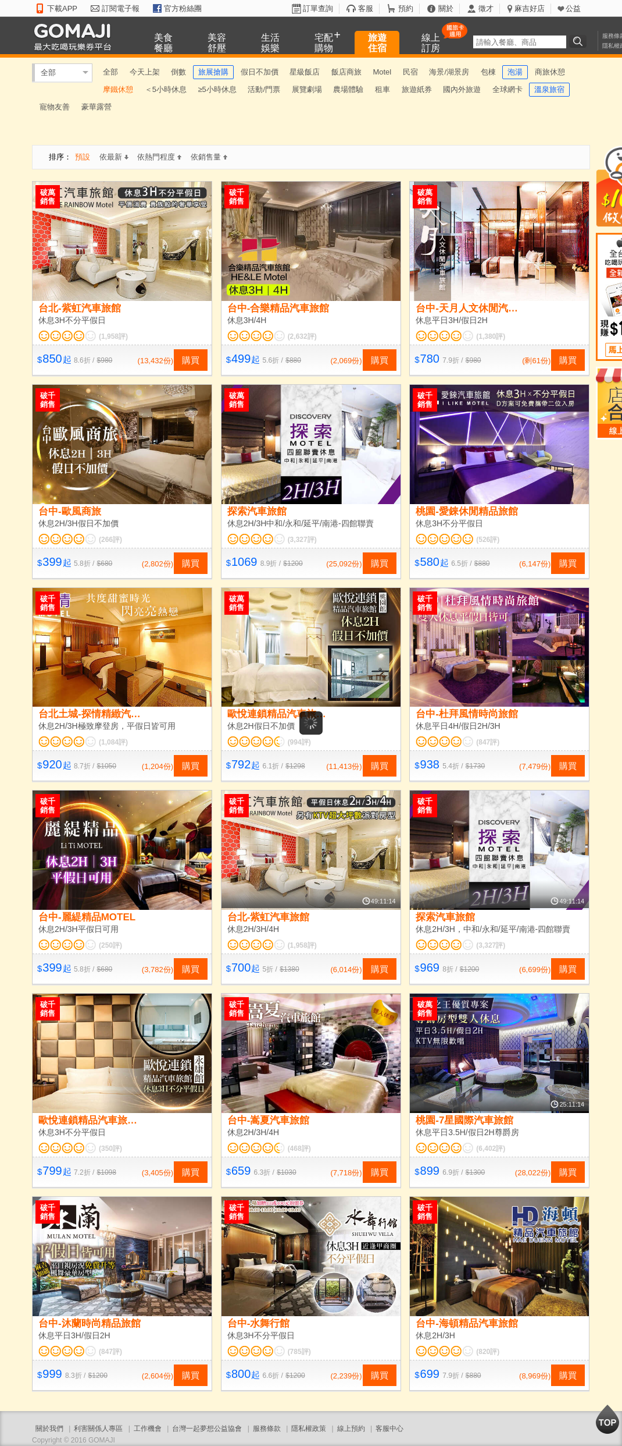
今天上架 (145, 72)
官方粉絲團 (183, 8)
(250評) (110, 945)
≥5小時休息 (217, 89)
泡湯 (515, 72)
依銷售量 (209, 157)
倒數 (178, 72)
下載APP (62, 8)
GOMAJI (75, 36)
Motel (382, 72)
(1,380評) (490, 336)
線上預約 (351, 1428)
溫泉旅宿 (549, 89)
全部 (48, 72)
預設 (82, 157)
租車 (382, 89)
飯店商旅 (346, 72)
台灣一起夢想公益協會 (207, 1428)
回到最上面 (607, 1419)
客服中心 (389, 1428)
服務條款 (267, 1428)
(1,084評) (113, 742)
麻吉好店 (529, 8)
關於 (445, 8)
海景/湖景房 (449, 72)
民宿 (410, 72)
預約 (405, 8)
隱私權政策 (308, 1428)
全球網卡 (507, 89)
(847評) (487, 742)
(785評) (299, 1352)
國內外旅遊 (462, 89)
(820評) (487, 1352)
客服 (365, 8)
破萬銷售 (47, 196)
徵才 (486, 8)
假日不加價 (259, 72)
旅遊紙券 (417, 89)
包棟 (488, 72)
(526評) (487, 540)
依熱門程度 (159, 157)
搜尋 (579, 41)
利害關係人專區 (98, 1428)
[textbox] (519, 42)
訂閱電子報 (121, 8)
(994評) (299, 742)
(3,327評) (302, 540)
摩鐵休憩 (118, 89)
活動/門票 (264, 89)
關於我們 (49, 1428)
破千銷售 (236, 196)
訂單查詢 (318, 8)
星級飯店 (304, 72)
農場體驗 (348, 89)
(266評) (110, 540)
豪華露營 (96, 106)
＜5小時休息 (166, 89)
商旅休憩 (550, 72)
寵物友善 (55, 106)
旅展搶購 (213, 72)
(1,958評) (113, 336)
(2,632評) (302, 336)
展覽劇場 (307, 89)
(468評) (299, 1148)
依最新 (113, 157)
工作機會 (148, 1428)
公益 (573, 8)
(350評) (110, 1148)
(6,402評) (490, 1148)
